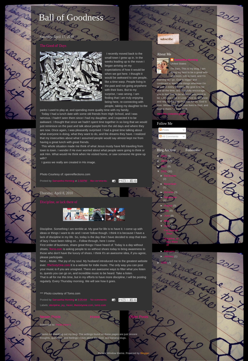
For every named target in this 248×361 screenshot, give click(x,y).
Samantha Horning (186, 59)
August (168, 205)
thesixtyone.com (83, 305)
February (169, 251)
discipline (54, 305)
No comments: (99, 180)
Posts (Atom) (63, 324)
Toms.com (55, 249)
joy (62, 305)
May (167, 220)
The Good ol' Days (53, 46)
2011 (164, 166)
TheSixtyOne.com (58, 265)
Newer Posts (50, 317)
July (167, 210)
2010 (164, 171)
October (169, 192)
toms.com (100, 305)
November (170, 183)
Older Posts (138, 317)
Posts (164, 129)
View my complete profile (171, 113)
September (170, 197)
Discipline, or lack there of (58, 202)
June (167, 215)
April (167, 225)
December (170, 175)
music (69, 305)
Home (95, 317)
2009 (164, 262)
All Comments (168, 136)
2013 (164, 156)
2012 (164, 161)
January (169, 256)
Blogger (144, 353)
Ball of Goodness (71, 17)
